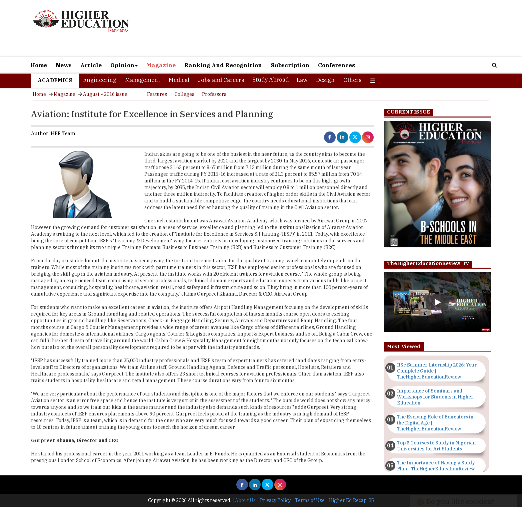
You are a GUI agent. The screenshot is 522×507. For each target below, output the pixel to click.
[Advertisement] (337, 29)
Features (157, 94)
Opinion (124, 65)
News (64, 65)
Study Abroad (270, 79)
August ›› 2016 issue (105, 94)
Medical (179, 80)
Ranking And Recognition (223, 65)
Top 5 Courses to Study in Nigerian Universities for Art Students (436, 446)
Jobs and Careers (221, 80)
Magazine (161, 65)
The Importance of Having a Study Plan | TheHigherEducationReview (436, 466)
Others (352, 80)
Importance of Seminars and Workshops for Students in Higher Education (435, 397)
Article (91, 65)
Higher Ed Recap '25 (351, 500)
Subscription (290, 65)
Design (325, 80)
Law (302, 80)
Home (38, 65)
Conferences (336, 65)
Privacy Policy (275, 500)
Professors (214, 94)
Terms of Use (310, 500)
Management (142, 80)
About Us (245, 500)
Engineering (99, 80)
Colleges (184, 94)
